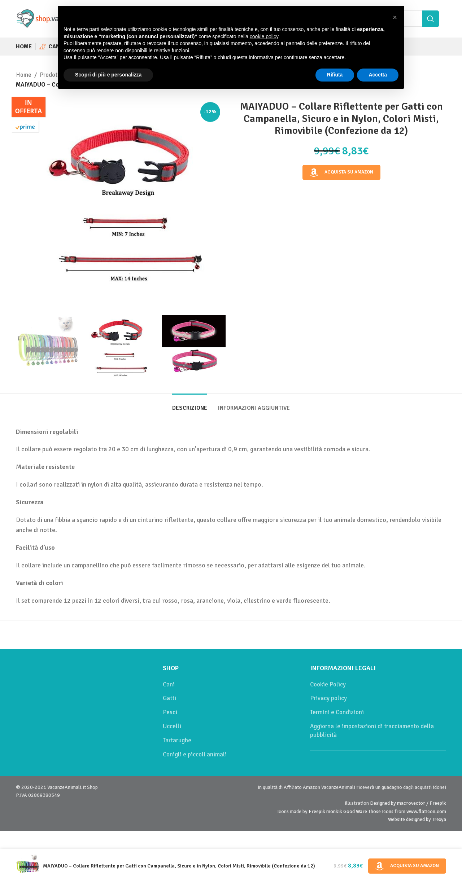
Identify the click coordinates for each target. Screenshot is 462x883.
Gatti (169, 698)
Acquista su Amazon (341, 172)
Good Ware (355, 811)
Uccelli (172, 726)
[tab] (189, 405)
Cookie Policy (328, 684)
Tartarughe (177, 740)
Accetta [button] (378, 75)
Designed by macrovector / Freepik (408, 803)
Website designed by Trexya (417, 819)
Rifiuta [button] (335, 75)
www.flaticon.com (426, 811)
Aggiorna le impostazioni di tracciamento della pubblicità (372, 730)
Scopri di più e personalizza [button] (108, 75)
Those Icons (380, 811)
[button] (395, 17)
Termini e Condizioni (337, 712)
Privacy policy (328, 698)
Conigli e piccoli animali (195, 754)
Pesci (170, 712)
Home (23, 75)
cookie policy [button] (264, 36)
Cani (169, 684)
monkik (334, 811)
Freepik (317, 811)
